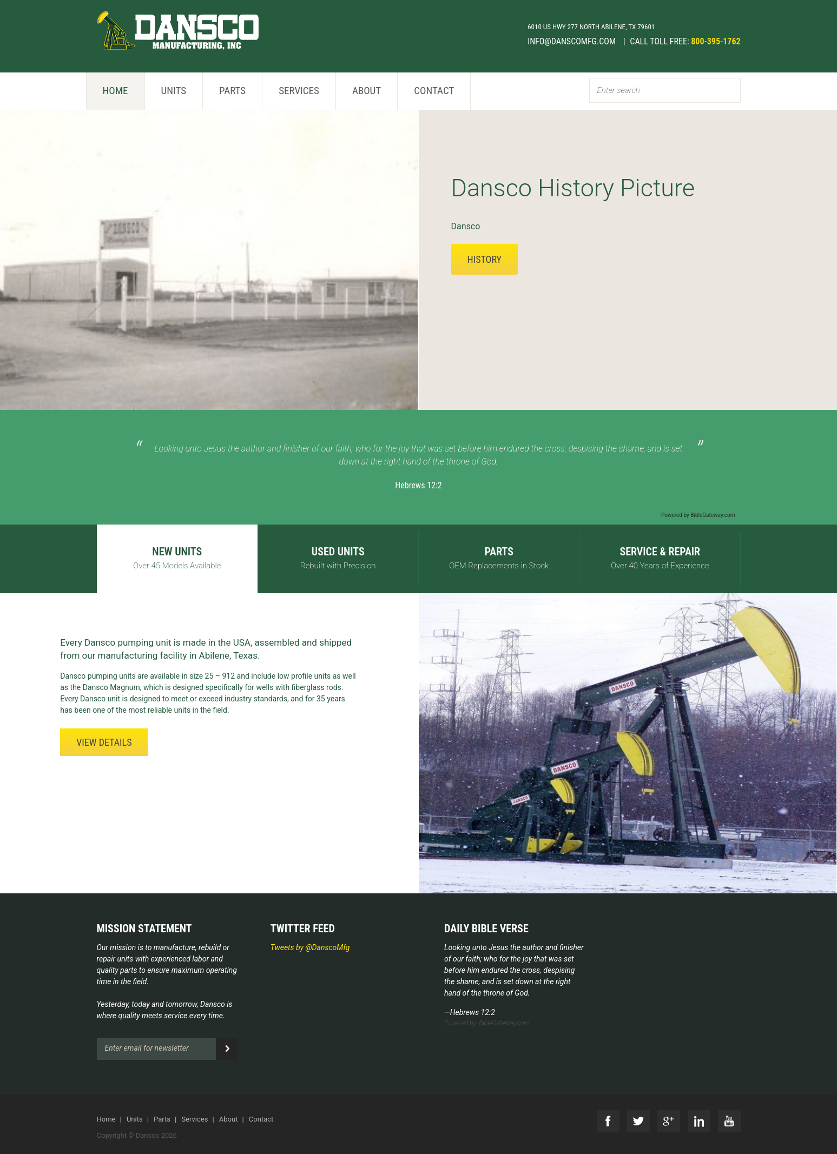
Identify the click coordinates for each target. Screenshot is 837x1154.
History (484, 259)
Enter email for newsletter (147, 1048)
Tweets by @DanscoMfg (310, 947)
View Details (103, 742)
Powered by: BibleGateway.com (487, 1023)
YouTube (729, 1121)
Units (174, 90)
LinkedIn (699, 1121)
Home (115, 90)
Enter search (618, 90)
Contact (434, 90)
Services (299, 90)
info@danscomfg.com (573, 41)
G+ (668, 1121)
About (366, 90)
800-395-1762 (715, 41)
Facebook (608, 1121)
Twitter (638, 1121)
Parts (232, 90)
